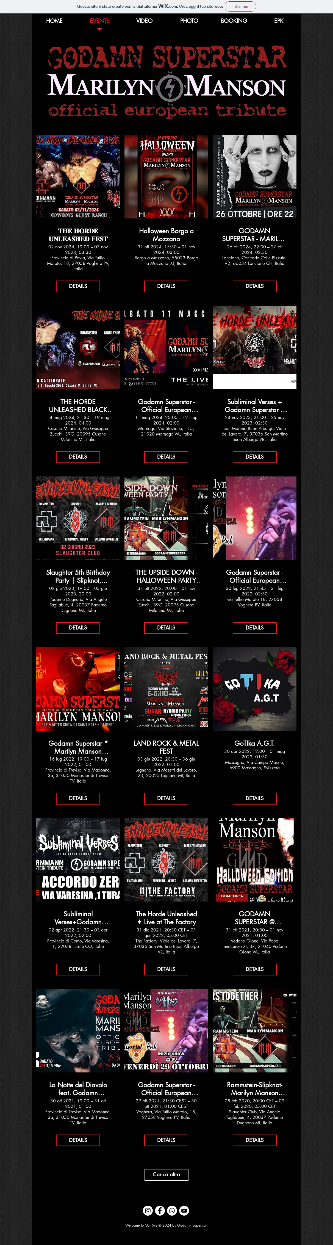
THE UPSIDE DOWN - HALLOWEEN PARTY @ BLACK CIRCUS (166, 577)
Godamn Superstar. (192, 1225)
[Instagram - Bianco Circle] (148, 1211)
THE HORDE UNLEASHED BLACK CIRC (78, 406)
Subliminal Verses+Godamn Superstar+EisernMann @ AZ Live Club (78, 918)
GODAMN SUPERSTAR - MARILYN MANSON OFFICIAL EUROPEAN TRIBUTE (254, 235)
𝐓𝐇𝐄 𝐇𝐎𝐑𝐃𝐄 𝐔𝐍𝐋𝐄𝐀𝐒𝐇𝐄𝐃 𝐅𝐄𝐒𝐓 (78, 235)
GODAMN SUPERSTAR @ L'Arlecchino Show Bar (255, 918)
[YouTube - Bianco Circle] (184, 1211)
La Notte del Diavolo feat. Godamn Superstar (78, 1089)
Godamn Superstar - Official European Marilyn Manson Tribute (166, 406)
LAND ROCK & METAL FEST (166, 748)
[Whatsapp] (172, 1211)
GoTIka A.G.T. (254, 744)
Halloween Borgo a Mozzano (166, 235)
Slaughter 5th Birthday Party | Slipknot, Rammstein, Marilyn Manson (78, 577)
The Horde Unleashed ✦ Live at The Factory (166, 918)
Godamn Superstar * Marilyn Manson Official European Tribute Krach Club (78, 748)
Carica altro (166, 1174)
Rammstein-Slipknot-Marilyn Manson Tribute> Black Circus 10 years (254, 1089)
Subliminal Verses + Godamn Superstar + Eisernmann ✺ (255, 406)
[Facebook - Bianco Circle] (160, 1211)
